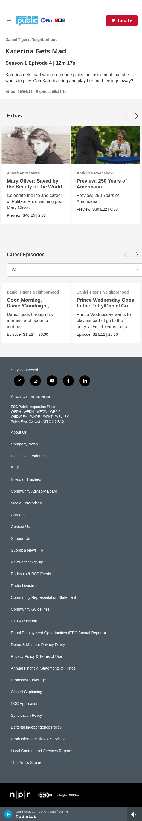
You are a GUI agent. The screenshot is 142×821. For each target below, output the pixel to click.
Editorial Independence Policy (36, 727)
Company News (24, 444)
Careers (18, 515)
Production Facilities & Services (38, 739)
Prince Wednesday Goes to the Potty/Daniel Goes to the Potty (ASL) (105, 305)
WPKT (47, 417)
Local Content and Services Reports (41, 751)
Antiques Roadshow (95, 173)
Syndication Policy (26, 715)
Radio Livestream (26, 586)
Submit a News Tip (27, 550)
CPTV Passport (24, 621)
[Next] (136, 116)
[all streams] (134, 814)
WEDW (41, 412)
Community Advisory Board (34, 491)
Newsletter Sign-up (27, 562)
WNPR (35, 417)
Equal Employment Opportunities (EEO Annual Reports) (58, 633)
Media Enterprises (26, 503)
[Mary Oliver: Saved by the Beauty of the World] (35, 145)
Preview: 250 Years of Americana (102, 184)
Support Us (20, 539)
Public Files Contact (25, 422)
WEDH (16, 412)
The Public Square (26, 763)
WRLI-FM (62, 417)
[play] (8, 814)
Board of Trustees (26, 480)
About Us (19, 432)
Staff (15, 468)
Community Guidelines (30, 609)
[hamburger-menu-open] (9, 20)
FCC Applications (25, 704)
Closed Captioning (26, 692)
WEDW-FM (19, 417)
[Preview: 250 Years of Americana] (105, 145)
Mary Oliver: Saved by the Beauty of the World (34, 184)
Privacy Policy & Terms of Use (36, 656)
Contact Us (20, 527)
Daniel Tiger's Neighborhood (31, 39)
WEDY (55, 412)
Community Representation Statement (43, 598)
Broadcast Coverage (28, 680)
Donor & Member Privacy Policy (38, 645)
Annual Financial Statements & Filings (43, 668)
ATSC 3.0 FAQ (53, 422)
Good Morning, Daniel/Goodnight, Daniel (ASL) (28, 305)
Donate (124, 20)
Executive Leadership (29, 456)
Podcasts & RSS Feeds (31, 574)
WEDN (29, 412)
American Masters (23, 173)
